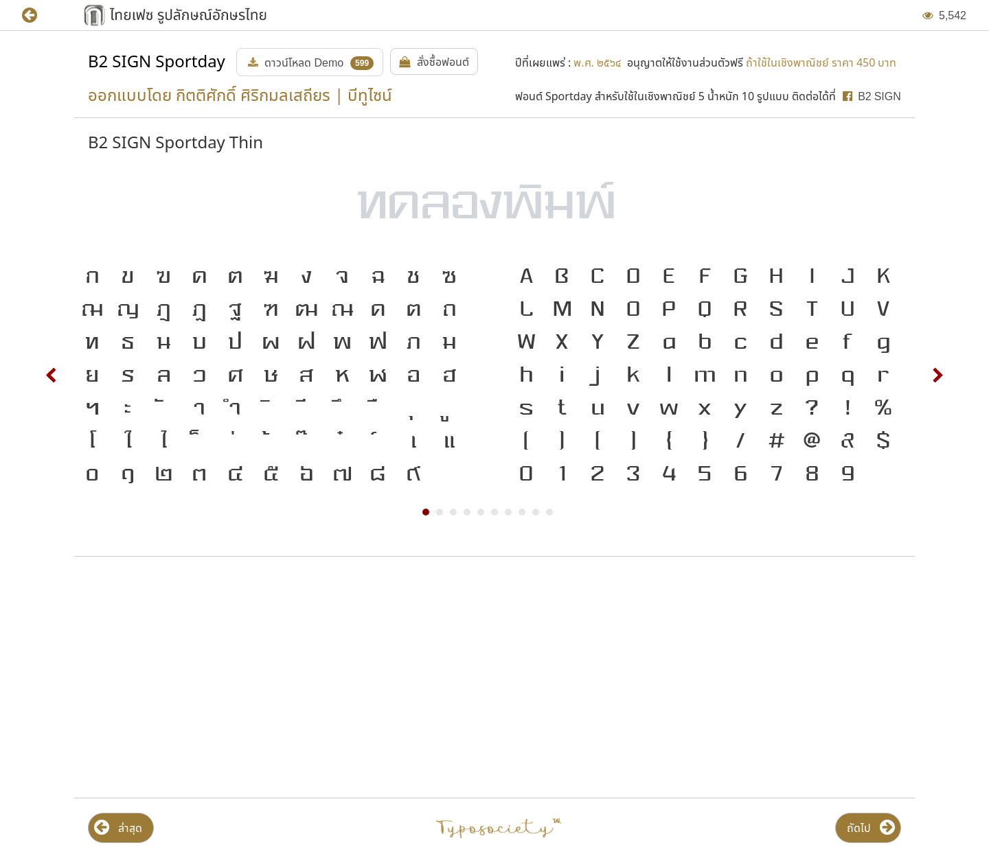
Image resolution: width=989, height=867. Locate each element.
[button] (39, 15)
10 (549, 512)
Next (937, 375)
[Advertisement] (210, 677)
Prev (51, 375)
